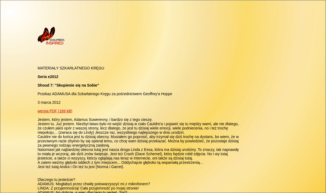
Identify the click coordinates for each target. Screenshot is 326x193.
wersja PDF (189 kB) (55, 111)
